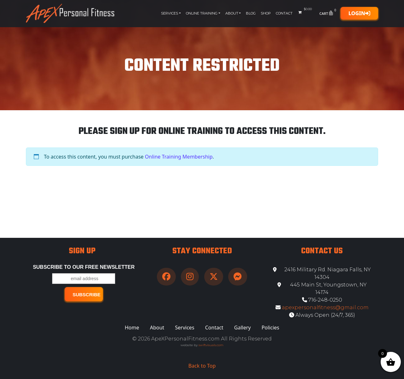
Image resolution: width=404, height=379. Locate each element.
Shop (266, 13)
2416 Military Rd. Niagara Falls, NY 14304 (322, 273)
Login (359, 13)
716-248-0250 (322, 300)
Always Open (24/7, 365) (322, 315)
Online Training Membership (179, 156)
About (231, 13)
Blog (251, 13)
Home (132, 327)
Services (169, 13)
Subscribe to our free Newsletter (83, 267)
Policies (270, 327)
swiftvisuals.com (211, 345)
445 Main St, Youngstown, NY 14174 (322, 288)
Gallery (242, 327)
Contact (284, 13)
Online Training (201, 13)
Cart (328, 13)
